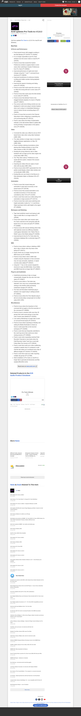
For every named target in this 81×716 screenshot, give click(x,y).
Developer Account (36, 702)
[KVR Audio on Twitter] (39, 699)
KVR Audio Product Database (21, 374)
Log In (20, 5)
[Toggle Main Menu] (2, 2)
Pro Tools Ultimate (13, 406)
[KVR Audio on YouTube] (45, 699)
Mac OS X (27, 404)
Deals (35, 2)
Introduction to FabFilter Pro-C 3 (59, 104)
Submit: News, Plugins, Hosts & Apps (17, 702)
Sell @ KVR (61, 702)
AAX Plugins (32, 404)
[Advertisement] (27, 424)
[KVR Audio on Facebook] (36, 699)
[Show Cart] (71, 2)
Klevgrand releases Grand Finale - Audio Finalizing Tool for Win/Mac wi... (31, 454)
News (17, 441)
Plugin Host (18, 404)
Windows (23, 404)
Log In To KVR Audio (40, 705)
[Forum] (18, 2)
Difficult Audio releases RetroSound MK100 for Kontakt (16, 454)
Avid (29, 20)
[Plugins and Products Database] (12, 2)
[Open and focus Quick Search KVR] (79, 2)
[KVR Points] (63, 2)
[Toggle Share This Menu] (43, 20)
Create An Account (61, 5)
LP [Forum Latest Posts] (22, 2)
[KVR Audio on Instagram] (42, 699)
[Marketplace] (28, 2)
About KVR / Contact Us (45, 702)
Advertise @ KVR (28, 702)
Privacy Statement (54, 702)
